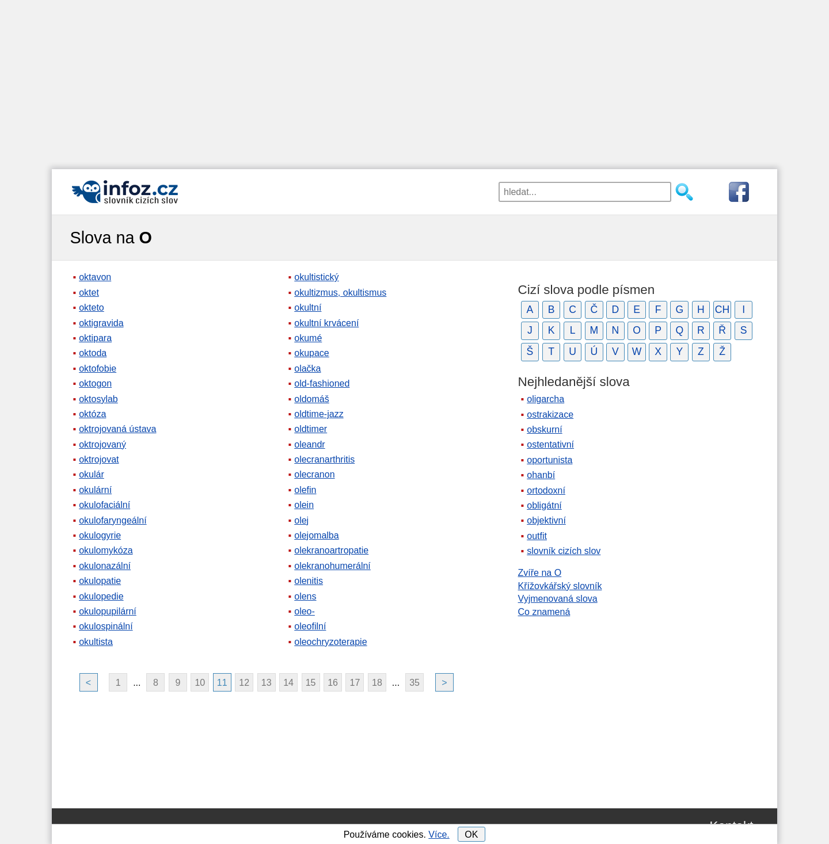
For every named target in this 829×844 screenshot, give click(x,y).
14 (288, 683)
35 (414, 683)
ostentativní (550, 444)
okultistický (316, 277)
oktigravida (101, 323)
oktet (89, 292)
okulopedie (101, 596)
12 (244, 683)
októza (92, 414)
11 (222, 683)
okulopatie (100, 581)
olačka (307, 368)
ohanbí (541, 475)
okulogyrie (100, 535)
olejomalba (316, 535)
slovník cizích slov (563, 551)
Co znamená (544, 612)
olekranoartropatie (331, 550)
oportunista (549, 460)
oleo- (304, 611)
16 (333, 683)
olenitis (308, 581)
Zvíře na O (540, 573)
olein (304, 505)
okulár (91, 474)
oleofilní (310, 626)
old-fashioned (321, 383)
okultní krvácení (326, 323)
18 (377, 683)
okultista (96, 642)
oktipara (95, 338)
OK (471, 834)
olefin (305, 490)
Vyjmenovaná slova (558, 599)
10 (200, 683)
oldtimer (310, 429)
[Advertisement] (414, 80)
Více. (438, 834)
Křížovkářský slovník (560, 586)
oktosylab (98, 399)
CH (722, 309)
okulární (95, 490)
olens (305, 596)
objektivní (546, 520)
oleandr (309, 444)
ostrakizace (550, 414)
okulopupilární (107, 611)
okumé (308, 338)
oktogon (95, 383)
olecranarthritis (324, 459)
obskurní (544, 429)
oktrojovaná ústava (117, 429)
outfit (537, 536)
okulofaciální (104, 505)
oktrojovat (99, 459)
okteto (91, 307)
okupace (311, 353)
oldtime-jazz (318, 414)
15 (311, 683)
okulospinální (105, 626)
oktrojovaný (102, 444)
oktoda (93, 353)
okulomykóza (105, 550)
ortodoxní (546, 490)
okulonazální (105, 566)
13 (266, 683)
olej (301, 520)
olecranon (314, 474)
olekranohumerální (332, 566)
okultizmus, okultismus (340, 292)
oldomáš (311, 399)
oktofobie (97, 368)
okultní (307, 307)
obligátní (544, 505)
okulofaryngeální (112, 520)
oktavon (95, 277)
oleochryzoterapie (330, 642)
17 (355, 683)
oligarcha (545, 399)
